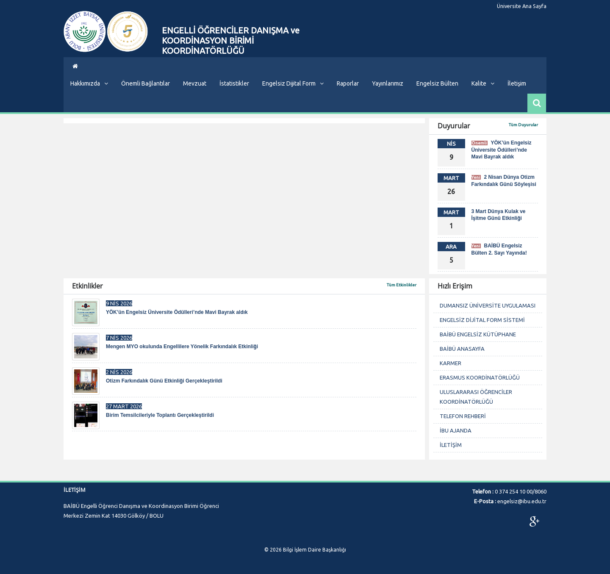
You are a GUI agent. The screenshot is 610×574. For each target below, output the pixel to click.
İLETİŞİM (451, 445)
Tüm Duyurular (523, 124)
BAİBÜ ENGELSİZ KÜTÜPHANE (478, 334)
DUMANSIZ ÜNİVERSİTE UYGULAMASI (487, 305)
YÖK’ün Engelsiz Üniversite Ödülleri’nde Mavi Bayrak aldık (501, 150)
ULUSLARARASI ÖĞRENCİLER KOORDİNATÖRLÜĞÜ (476, 397)
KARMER (450, 363)
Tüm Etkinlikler (401, 285)
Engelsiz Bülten (437, 83)
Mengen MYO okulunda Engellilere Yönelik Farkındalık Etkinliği (182, 346)
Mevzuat (194, 83)
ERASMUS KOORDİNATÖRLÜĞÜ (480, 377)
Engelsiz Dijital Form (293, 83)
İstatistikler (234, 83)
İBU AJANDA (455, 430)
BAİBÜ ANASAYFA (462, 349)
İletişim (516, 83)
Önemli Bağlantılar (145, 83)
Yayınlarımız (387, 83)
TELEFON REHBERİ (463, 416)
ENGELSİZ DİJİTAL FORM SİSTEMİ (482, 320)
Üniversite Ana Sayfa (523, 6)
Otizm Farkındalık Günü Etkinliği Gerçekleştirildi (164, 381)
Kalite (482, 83)
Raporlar (348, 83)
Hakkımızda (89, 83)
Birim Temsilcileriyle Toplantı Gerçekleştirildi (160, 415)
